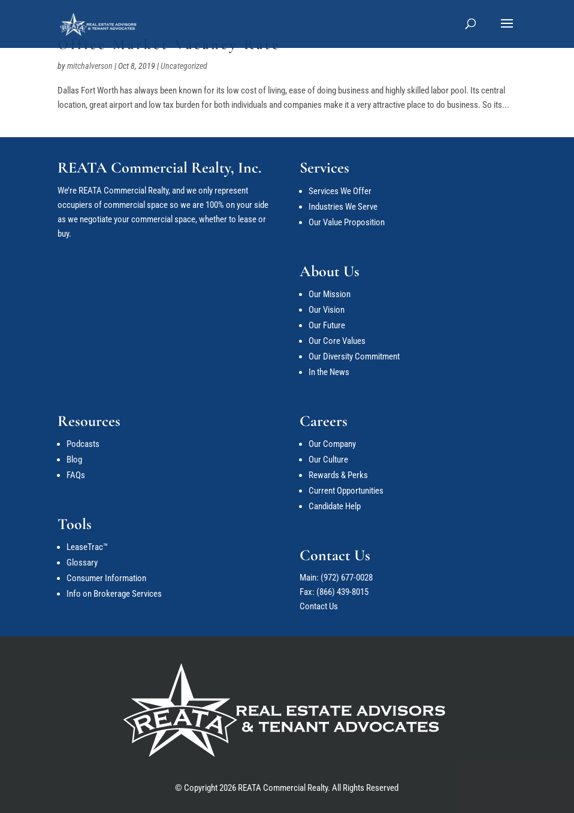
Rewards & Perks (338, 475)
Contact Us (319, 606)
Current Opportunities (346, 490)
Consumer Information (106, 578)
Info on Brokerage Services (114, 593)
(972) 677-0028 (347, 577)
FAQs (76, 475)
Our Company (332, 444)
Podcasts (83, 444)
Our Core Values (337, 341)
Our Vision (327, 309)
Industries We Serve (343, 206)
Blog (74, 459)
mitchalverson (90, 66)
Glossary (82, 562)
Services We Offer (340, 191)
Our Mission (330, 294)
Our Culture (328, 459)
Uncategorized (184, 66)
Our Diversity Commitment (354, 356)
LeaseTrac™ (87, 547)
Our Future (327, 325)
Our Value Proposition (347, 222)
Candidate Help (335, 506)
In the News (329, 372)
